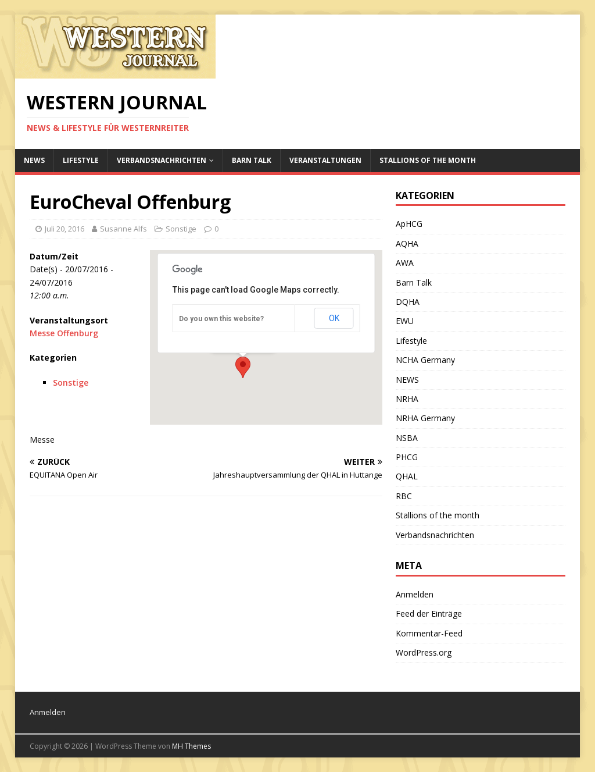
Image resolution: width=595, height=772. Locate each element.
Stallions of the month (427, 160)
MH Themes (191, 746)
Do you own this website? (221, 319)
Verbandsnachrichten (161, 160)
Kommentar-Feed (429, 633)
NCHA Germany (425, 359)
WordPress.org (423, 652)
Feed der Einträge (429, 613)
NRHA (407, 398)
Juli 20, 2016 (64, 228)
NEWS (34, 160)
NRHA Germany (425, 418)
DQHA (408, 301)
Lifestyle (81, 160)
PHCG (407, 457)
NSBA (407, 437)
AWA (405, 262)
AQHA (407, 243)
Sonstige (181, 228)
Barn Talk (251, 160)
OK (334, 318)
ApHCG (409, 223)
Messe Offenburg (64, 333)
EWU (405, 320)
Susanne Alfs (123, 228)
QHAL (407, 476)
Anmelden (414, 594)
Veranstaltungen (325, 160)
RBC (404, 495)
